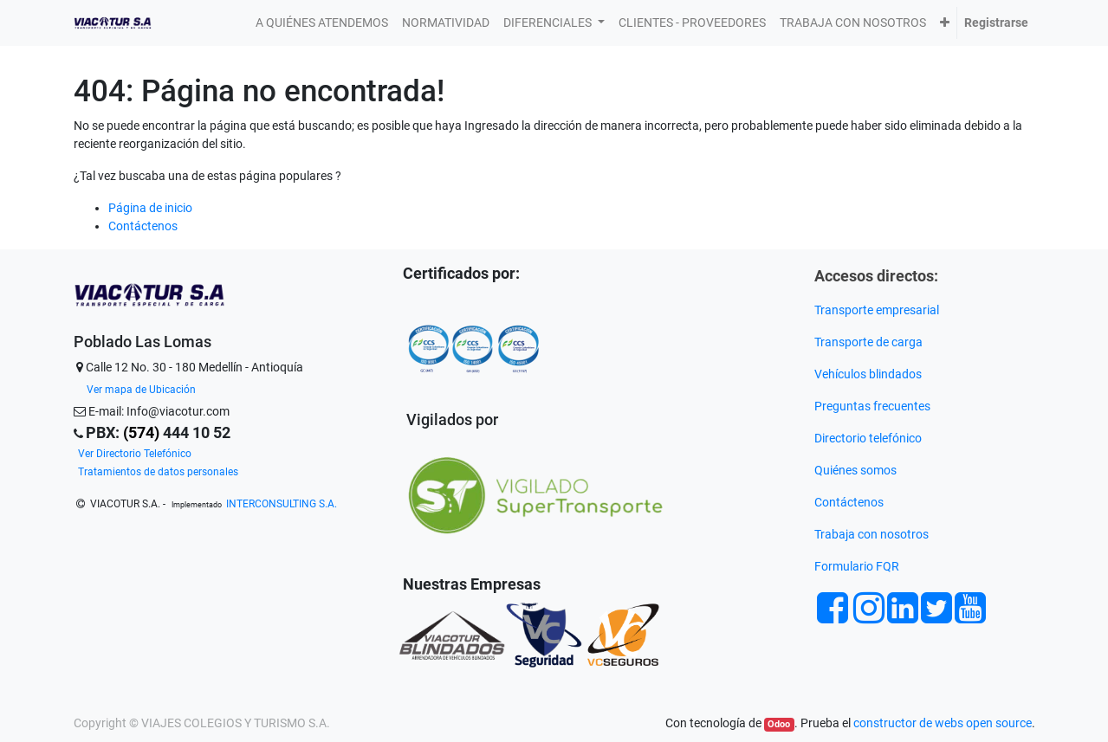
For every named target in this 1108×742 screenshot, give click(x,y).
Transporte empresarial (876, 310)
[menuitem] (322, 23)
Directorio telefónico (868, 438)
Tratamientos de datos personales (158, 472)
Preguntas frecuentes (873, 406)
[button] (944, 23)
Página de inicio (150, 208)
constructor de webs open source (942, 723)
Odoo (779, 724)
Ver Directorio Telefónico (134, 454)
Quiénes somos (855, 470)
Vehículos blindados (868, 374)
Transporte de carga (869, 342)
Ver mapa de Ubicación (141, 390)
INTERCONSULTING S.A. (281, 504)
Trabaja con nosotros (872, 534)
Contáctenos (143, 226)
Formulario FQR (856, 566)
